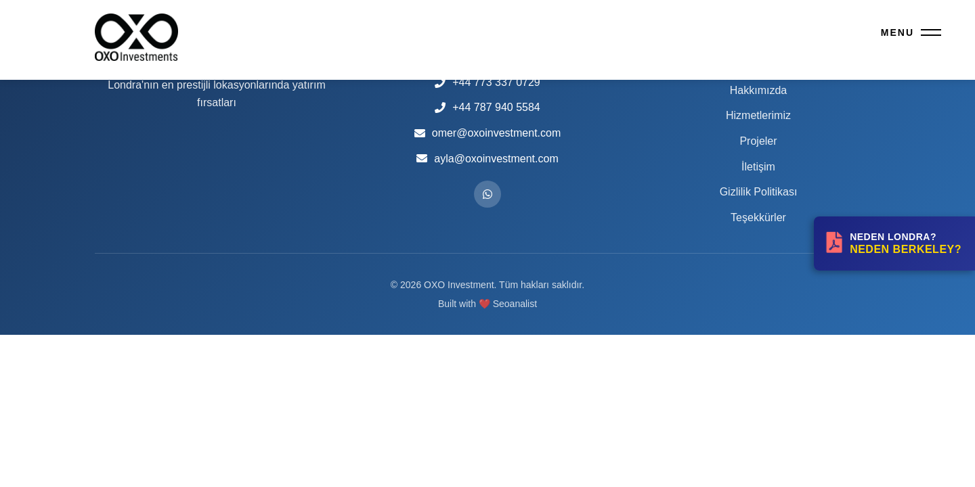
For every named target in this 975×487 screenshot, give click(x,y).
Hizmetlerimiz (758, 115)
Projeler (758, 141)
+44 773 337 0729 (496, 82)
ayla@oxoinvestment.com (496, 158)
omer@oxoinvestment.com (496, 133)
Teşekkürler (758, 217)
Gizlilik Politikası (759, 192)
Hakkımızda (758, 90)
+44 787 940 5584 (496, 107)
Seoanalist (515, 303)
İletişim (758, 166)
